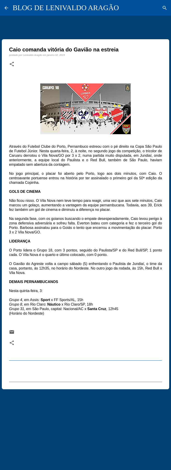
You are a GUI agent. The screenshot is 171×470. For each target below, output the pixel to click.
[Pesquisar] (164, 7)
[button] (11, 64)
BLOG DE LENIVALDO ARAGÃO (66, 8)
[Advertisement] (85, 427)
